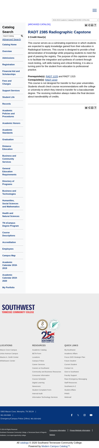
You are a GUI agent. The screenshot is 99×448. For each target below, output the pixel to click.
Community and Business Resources (46, 372)
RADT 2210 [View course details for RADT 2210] (51, 79)
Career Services (38, 364)
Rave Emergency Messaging (75, 379)
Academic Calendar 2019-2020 (9, 278)
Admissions (8, 58)
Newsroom (36, 386)
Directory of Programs (8, 182)
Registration (8, 64)
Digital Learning (38, 383)
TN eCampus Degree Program (10, 224)
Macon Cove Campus (8, 350)
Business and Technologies (9, 192)
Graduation (8, 139)
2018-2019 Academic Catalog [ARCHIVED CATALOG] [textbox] (71, 20)
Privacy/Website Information (80, 430)
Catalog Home (9, 44)
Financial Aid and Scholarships (11, 72)
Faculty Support (70, 375)
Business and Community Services (9, 159)
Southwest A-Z (70, 386)
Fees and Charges (6, 82)
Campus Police (38, 361)
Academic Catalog (39, 350)
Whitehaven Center (7, 361)
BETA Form (36, 353)
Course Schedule (39, 379)
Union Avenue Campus (9, 353)
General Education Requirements (9, 171)
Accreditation (9, 242)
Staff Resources (70, 383)
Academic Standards (7, 131)
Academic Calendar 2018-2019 (9, 265)
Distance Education (7, 147)
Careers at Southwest (40, 368)
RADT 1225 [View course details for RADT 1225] (52, 76)
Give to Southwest (71, 372)
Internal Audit (37, 393)
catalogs (24, 442)
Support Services (11, 90)
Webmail (67, 397)
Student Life (8, 97)
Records (6, 104)
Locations (36, 357)
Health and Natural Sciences (10, 214)
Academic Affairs (70, 353)
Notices (52, 435)
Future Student (70, 361)
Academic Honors (11, 123)
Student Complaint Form (41, 390)
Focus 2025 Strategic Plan (74, 357)
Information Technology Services (45, 397)
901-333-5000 (6, 415)
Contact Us (68, 368)
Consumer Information (41, 375)
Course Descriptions (8, 234)
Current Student (70, 364)
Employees (7, 249)
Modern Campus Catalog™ (56, 446)
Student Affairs (70, 390)
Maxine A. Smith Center (9, 357)
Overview (7, 51)
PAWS (66, 393)
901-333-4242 (36, 419)
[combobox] (75, 20)
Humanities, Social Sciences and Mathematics (10, 203)
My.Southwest (69, 350)
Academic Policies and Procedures (8, 113)
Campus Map (8, 255)
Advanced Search (11, 39)
